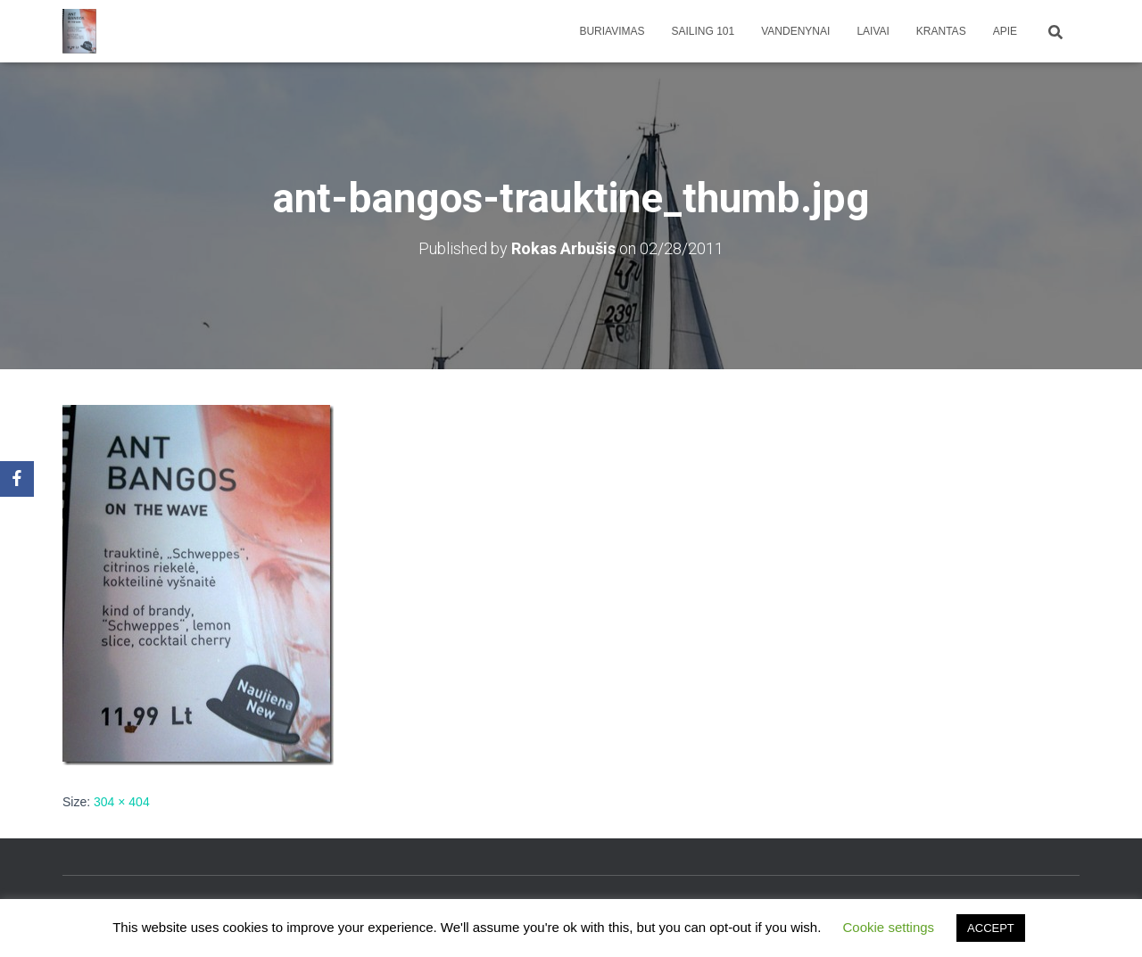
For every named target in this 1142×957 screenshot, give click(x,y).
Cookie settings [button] (889, 927)
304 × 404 (122, 802)
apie (1005, 31)
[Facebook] (17, 479)
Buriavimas (611, 31)
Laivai (872, 31)
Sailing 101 (703, 31)
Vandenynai (795, 31)
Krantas (941, 31)
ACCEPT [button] (990, 928)
